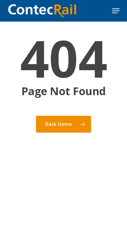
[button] (116, 10)
